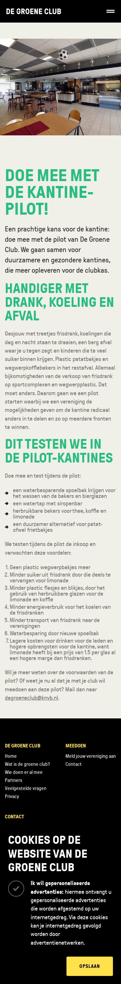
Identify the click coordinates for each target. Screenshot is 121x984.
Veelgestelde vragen (25, 788)
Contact (74, 764)
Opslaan (89, 966)
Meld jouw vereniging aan (91, 756)
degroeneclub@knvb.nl (31, 698)
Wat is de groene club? (27, 764)
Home (11, 756)
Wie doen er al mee (24, 772)
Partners (13, 780)
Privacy (12, 796)
